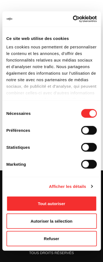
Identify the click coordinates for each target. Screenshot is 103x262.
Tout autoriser (51, 203)
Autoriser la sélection (51, 221)
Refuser (51, 238)
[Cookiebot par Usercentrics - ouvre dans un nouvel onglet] (73, 19)
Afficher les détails (67, 186)
